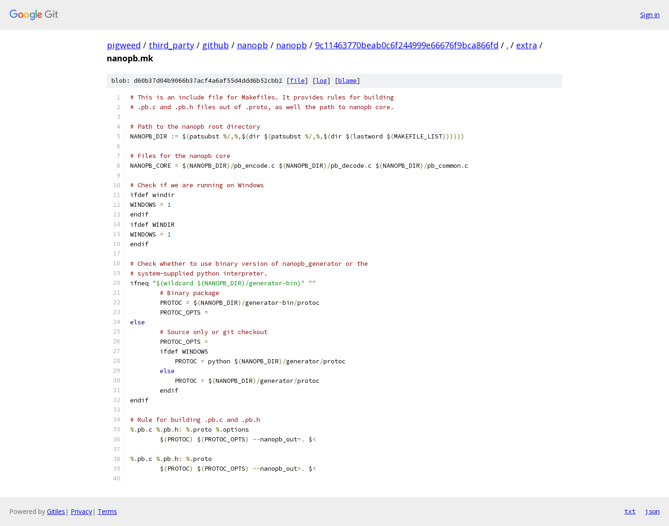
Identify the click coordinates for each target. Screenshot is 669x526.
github (215, 45)
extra (526, 45)
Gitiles (56, 511)
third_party (171, 45)
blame (347, 81)
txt (630, 511)
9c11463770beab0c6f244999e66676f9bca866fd (406, 45)
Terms (107, 511)
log (321, 81)
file (297, 81)
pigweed (124, 45)
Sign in (650, 14)
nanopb (252, 45)
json (652, 511)
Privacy (81, 511)
